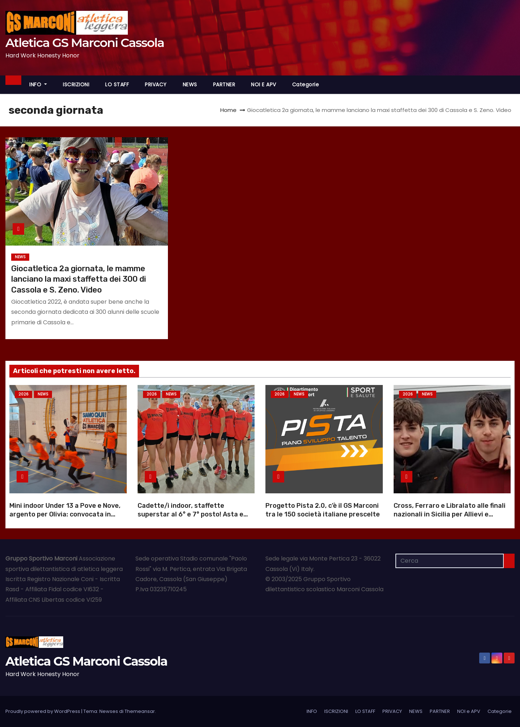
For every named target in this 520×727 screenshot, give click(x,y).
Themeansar (140, 711)
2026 (23, 394)
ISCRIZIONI (76, 84)
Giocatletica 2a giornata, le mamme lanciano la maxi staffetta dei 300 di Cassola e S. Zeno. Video (78, 279)
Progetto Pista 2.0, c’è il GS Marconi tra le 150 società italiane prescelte (322, 510)
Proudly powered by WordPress (43, 711)
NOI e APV (263, 84)
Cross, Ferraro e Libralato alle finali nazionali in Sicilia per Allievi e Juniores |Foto (450, 514)
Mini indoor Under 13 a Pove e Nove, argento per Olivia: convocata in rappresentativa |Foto (65, 514)
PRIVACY (156, 84)
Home (228, 110)
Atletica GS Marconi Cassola (84, 42)
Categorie (305, 84)
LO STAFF (117, 84)
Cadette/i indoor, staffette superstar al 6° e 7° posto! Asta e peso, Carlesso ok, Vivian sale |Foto (193, 514)
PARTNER (224, 84)
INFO (38, 84)
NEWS (190, 84)
